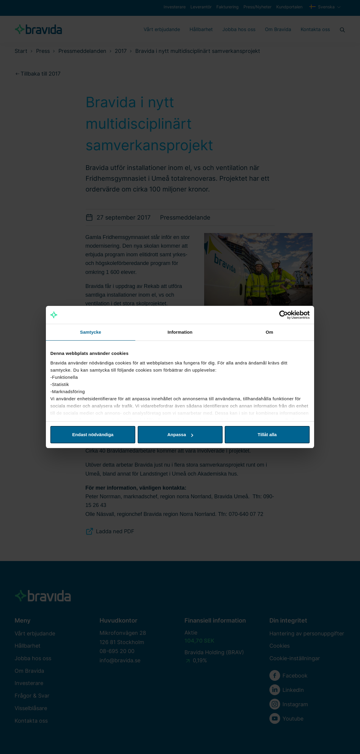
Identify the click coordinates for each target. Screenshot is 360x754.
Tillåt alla (267, 434)
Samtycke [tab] (90, 332)
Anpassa (180, 434)
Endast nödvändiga (92, 434)
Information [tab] (180, 332)
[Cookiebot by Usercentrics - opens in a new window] (283, 314)
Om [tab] (269, 332)
